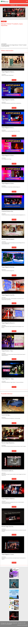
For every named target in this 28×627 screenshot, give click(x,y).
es (27, 1)
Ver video (14, 79)
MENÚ (14, 5)
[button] (13, 62)
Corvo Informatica (24, 625)
